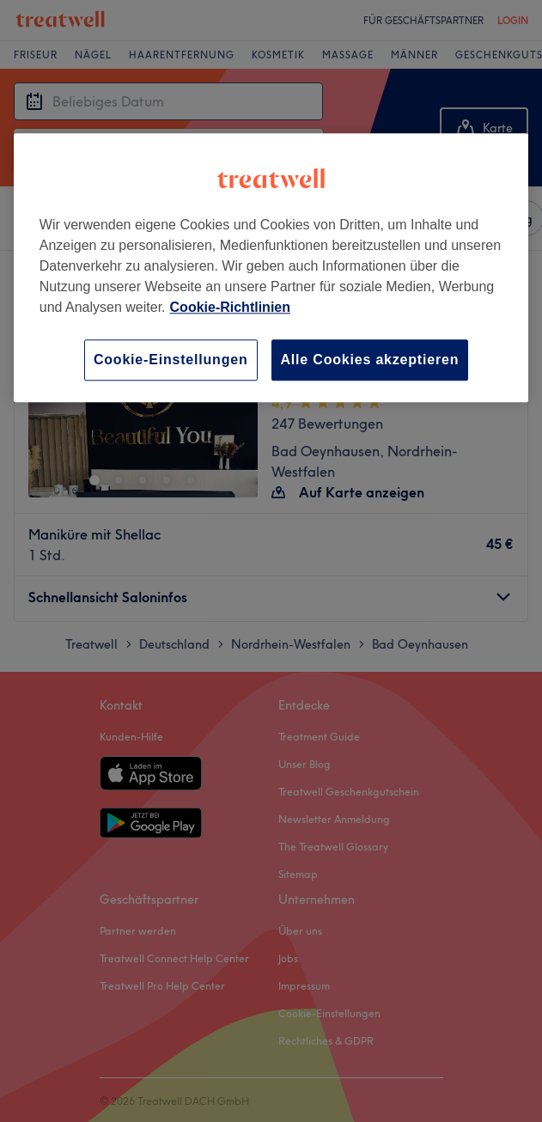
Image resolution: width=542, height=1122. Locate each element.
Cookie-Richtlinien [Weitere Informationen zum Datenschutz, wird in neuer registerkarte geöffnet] (230, 307)
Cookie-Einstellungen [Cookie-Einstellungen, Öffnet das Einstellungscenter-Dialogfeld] (171, 359)
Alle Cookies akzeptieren (370, 359)
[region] (271, 267)
